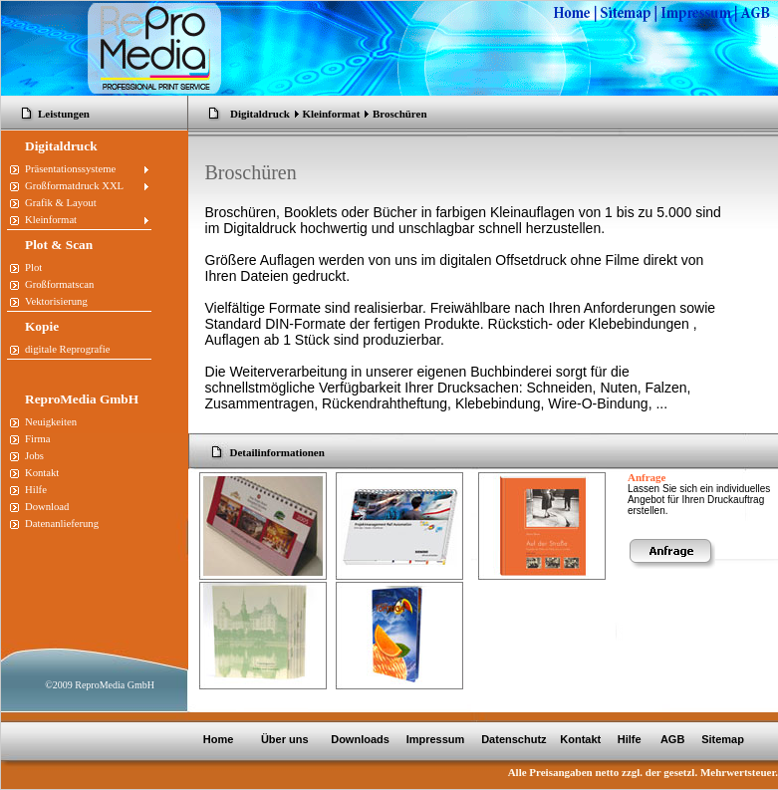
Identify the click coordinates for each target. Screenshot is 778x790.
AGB (674, 739)
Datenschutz (512, 739)
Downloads (360, 739)
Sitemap (722, 739)
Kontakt (580, 739)
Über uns (286, 739)
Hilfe (630, 739)
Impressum (434, 739)
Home (218, 739)
